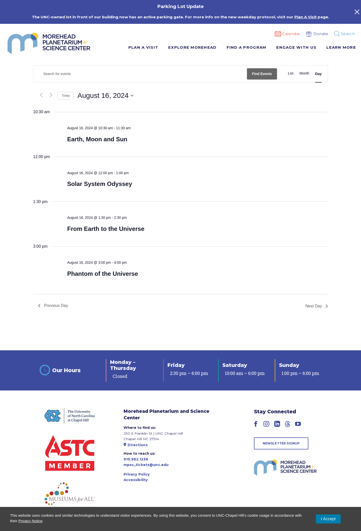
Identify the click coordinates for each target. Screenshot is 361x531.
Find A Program (246, 47)
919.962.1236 (136, 459)
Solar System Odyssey (99, 183)
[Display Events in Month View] (304, 73)
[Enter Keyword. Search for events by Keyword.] (140, 74)
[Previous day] (41, 95)
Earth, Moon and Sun (97, 139)
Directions (136, 445)
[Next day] (51, 95)
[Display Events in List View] (291, 73)
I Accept (328, 519)
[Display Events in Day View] (318, 74)
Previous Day (53, 305)
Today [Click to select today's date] (66, 95)
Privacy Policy (137, 474)
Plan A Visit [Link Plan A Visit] (305, 17)
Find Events (262, 74)
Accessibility (136, 480)
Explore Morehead (192, 47)
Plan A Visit (143, 47)
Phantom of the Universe (102, 273)
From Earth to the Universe (105, 228)
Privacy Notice (30, 521)
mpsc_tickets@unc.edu (146, 465)
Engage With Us (296, 47)
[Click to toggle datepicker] (105, 96)
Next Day (316, 306)
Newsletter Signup (281, 443)
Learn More (341, 47)
